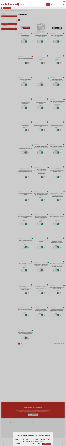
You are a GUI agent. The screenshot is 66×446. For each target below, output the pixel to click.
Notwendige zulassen (36, 443)
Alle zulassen (47, 443)
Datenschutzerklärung (39, 441)
